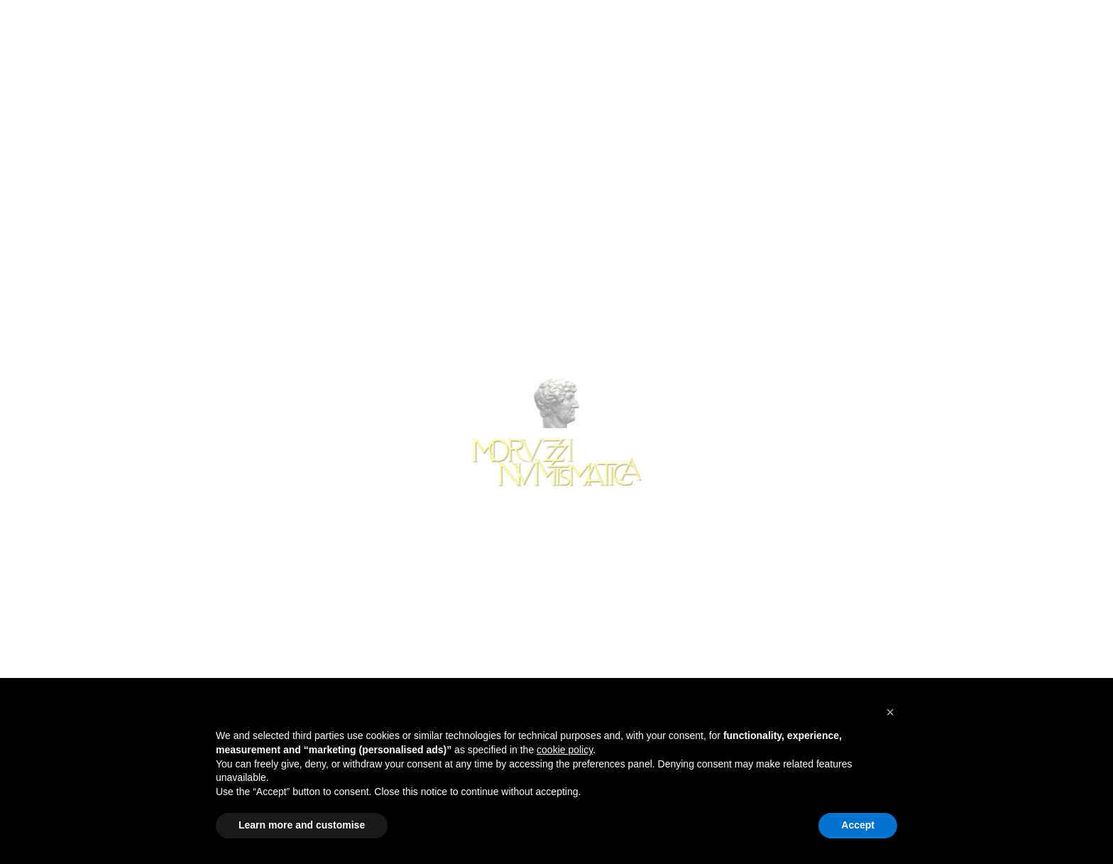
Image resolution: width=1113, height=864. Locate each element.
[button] (890, 712)
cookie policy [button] (565, 749)
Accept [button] (857, 825)
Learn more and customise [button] (301, 825)
